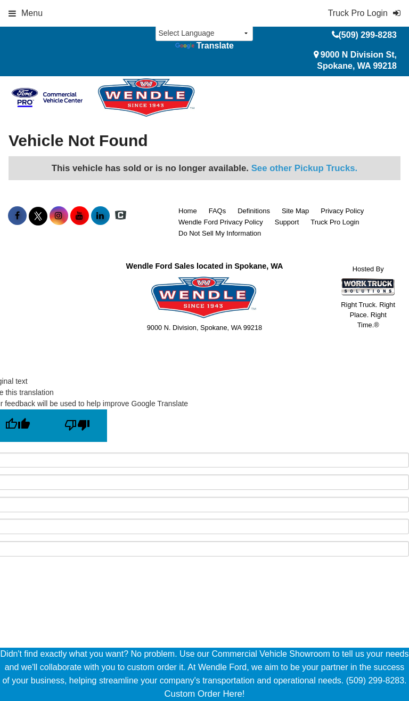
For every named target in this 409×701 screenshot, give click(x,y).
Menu (26, 13)
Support (287, 222)
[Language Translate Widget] (204, 33)
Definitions (254, 211)
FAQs (217, 211)
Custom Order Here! (204, 694)
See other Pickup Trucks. (304, 168)
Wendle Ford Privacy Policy (220, 222)
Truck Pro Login (334, 222)
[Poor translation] (77, 425)
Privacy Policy (342, 211)
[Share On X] (38, 216)
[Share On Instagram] (59, 216)
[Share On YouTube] (79, 216)
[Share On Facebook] (17, 216)
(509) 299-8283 (368, 34)
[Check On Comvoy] (120, 216)
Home (187, 211)
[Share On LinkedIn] (100, 216)
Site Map (295, 211)
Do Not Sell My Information (219, 233)
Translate (204, 45)
